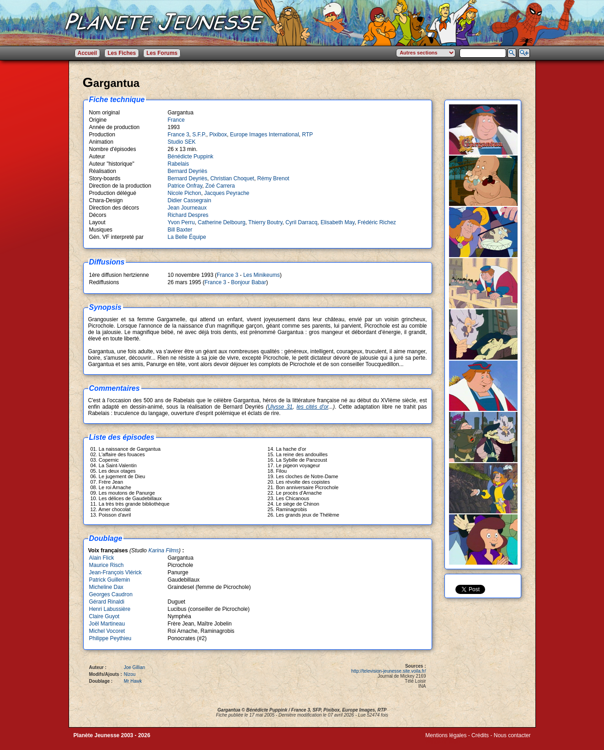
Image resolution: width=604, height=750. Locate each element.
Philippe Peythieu (110, 638)
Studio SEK (182, 142)
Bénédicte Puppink (191, 156)
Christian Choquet (232, 178)
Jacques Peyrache (227, 193)
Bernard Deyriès (188, 171)
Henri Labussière (110, 609)
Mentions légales (445, 735)
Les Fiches (121, 53)
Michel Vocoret (107, 631)
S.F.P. (199, 134)
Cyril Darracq (301, 222)
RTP (307, 134)
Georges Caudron (111, 594)
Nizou (130, 674)
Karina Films (163, 550)
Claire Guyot (104, 616)
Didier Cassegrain (189, 200)
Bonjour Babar (248, 282)
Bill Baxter (180, 230)
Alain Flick (101, 558)
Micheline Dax (106, 587)
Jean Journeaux (187, 208)
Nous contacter (512, 735)
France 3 (178, 134)
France (176, 120)
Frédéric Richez (377, 222)
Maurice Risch (106, 565)
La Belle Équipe (187, 237)
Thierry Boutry (265, 222)
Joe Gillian (134, 667)
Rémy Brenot (273, 178)
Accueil (87, 53)
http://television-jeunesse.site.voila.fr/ (388, 671)
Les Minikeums (261, 275)
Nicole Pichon (184, 193)
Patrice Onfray (185, 186)
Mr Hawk (133, 681)
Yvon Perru (181, 222)
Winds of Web (442, 742)
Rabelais (178, 164)
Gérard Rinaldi (106, 602)
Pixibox (218, 134)
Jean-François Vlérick (115, 572)
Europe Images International (264, 134)
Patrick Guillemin (109, 580)
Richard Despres (188, 215)
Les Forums (161, 53)
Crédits (480, 735)
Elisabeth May (337, 222)
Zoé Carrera (220, 186)
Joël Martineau (107, 624)
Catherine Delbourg (222, 222)
